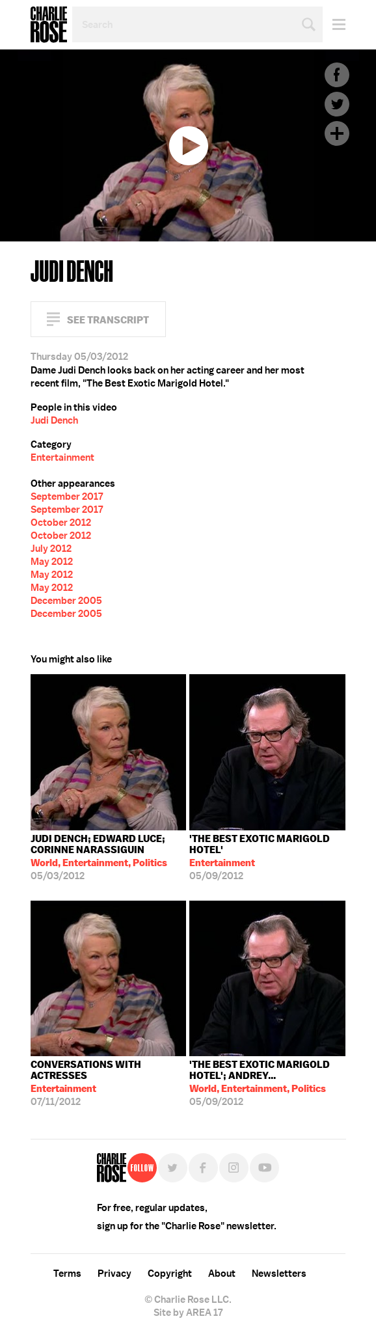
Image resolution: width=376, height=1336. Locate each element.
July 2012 (51, 548)
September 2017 (67, 496)
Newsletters (279, 1273)
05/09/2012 (267, 857)
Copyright (170, 1273)
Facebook (337, 74)
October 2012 (61, 522)
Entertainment (62, 457)
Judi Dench (54, 420)
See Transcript (108, 320)
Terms (67, 1273)
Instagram (233, 1167)
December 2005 (66, 600)
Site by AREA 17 (188, 1312)
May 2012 (52, 561)
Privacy (114, 1273)
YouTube (264, 1167)
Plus (337, 133)
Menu (334, 24)
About (221, 1273)
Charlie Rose (49, 25)
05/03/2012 (109, 857)
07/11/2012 (109, 1083)
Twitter (337, 104)
